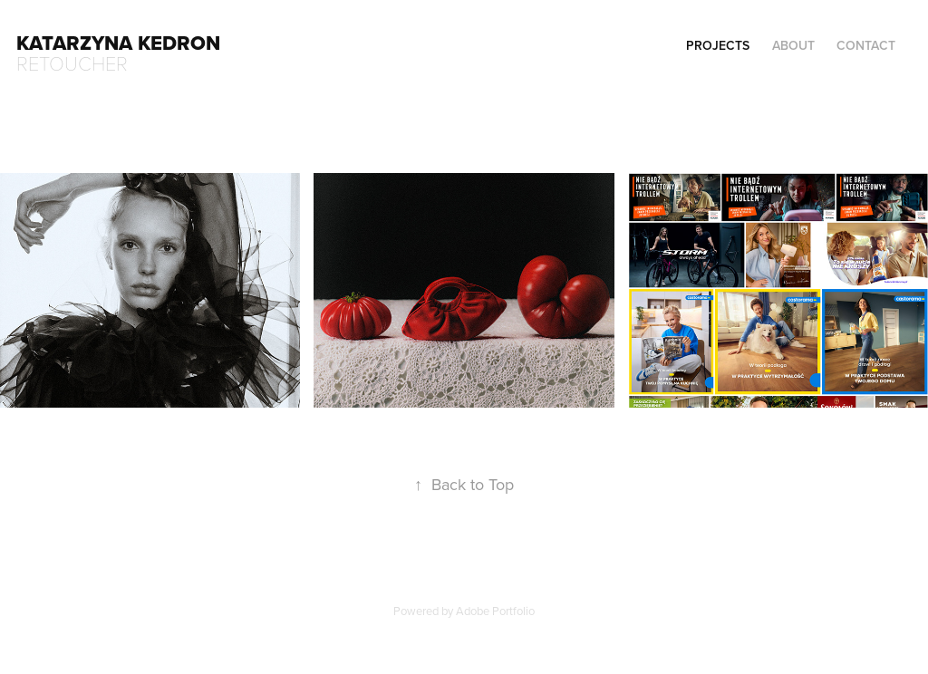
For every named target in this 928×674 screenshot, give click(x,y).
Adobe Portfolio (495, 610)
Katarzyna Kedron (118, 42)
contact (865, 45)
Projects (717, 45)
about (793, 45)
